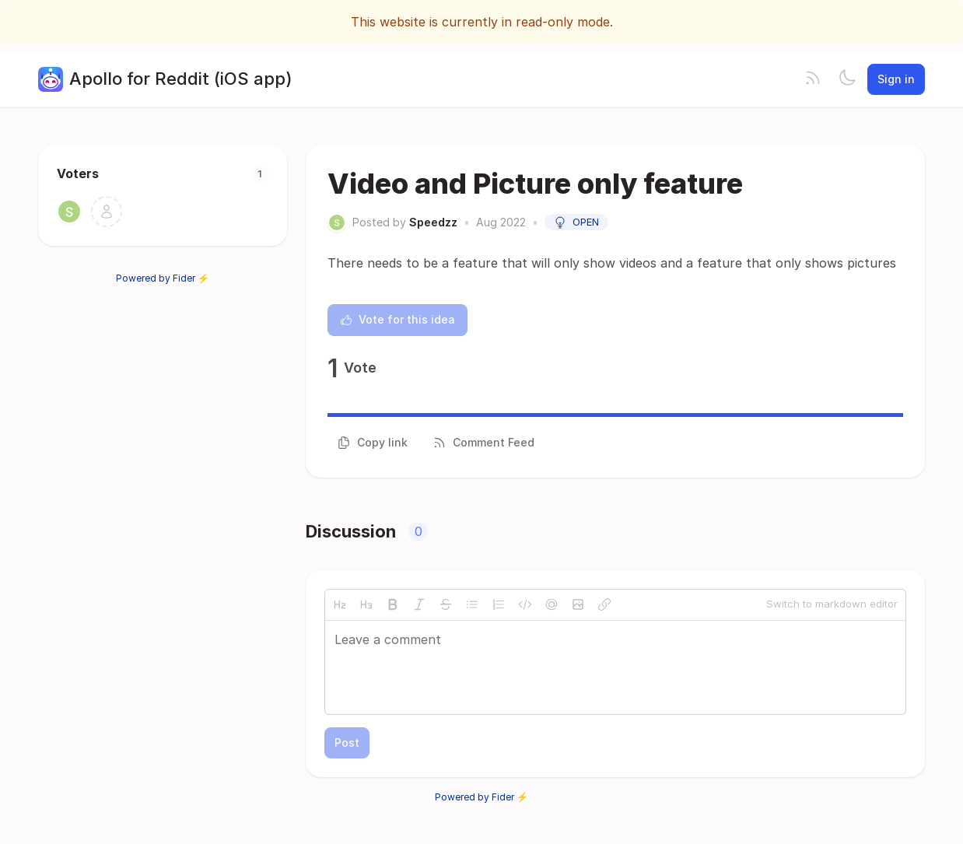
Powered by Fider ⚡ (162, 278)
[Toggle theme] (847, 79)
